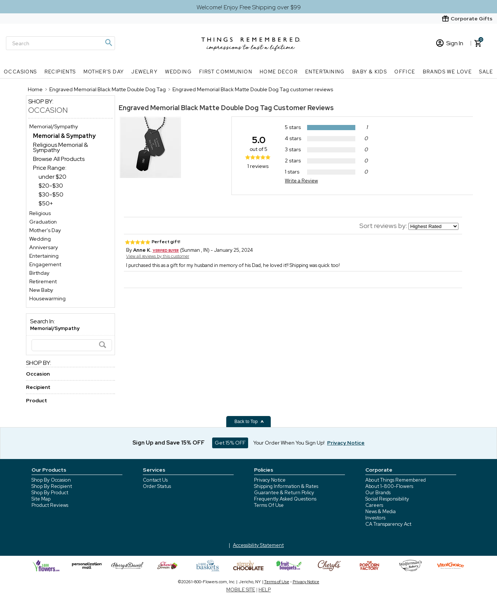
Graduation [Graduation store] (43, 221)
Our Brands (378, 492)
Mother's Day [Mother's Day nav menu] (103, 72)
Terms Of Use (269, 505)
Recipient (38, 387)
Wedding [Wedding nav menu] (178, 72)
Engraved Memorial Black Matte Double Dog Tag (195, 107)
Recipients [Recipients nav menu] (60, 72)
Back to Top (249, 421)
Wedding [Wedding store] (40, 238)
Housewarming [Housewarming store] (47, 298)
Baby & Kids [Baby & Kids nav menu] (369, 72)
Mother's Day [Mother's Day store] (45, 230)
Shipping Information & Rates (286, 486)
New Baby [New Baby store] (41, 290)
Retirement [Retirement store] (43, 281)
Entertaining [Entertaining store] (44, 255)
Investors (375, 518)
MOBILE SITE (240, 590)
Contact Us (155, 480)
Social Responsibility (387, 499)
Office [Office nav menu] (404, 72)
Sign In (449, 43)
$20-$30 (51, 185)
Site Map (41, 499)
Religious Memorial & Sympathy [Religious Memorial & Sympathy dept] (60, 147)
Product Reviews (50, 505)
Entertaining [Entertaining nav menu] (325, 72)
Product (36, 400)
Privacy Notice (270, 480)
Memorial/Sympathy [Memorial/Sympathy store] (53, 126)
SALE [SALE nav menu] (486, 72)
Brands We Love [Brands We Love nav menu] (447, 72)
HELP (265, 590)
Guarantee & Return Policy (284, 492)
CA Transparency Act (388, 524)
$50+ (46, 203)
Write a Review (301, 181)
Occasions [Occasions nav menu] (20, 72)
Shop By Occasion (51, 480)
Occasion (48, 110)
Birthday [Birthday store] (39, 273)
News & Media (380, 511)
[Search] (60, 43)
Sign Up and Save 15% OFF (168, 442)
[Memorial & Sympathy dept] (64, 136)
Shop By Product (50, 492)
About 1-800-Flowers (389, 486)
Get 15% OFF (230, 442)
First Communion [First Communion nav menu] (225, 72)
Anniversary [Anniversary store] (43, 247)
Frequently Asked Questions (285, 499)
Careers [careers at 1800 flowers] (374, 505)
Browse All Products (59, 159)
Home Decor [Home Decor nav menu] (279, 72)
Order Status (157, 486)
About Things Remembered (395, 480)
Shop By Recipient (52, 486)
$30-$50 (51, 194)
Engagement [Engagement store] (45, 264)
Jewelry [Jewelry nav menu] (144, 72)
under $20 (52, 177)
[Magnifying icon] (108, 42)
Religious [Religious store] (40, 213)
